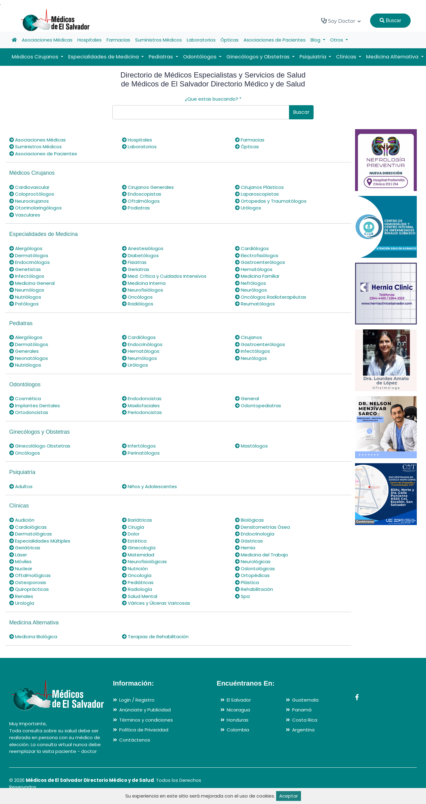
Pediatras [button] (161, 56)
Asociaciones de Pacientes (275, 40)
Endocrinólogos (29, 262)
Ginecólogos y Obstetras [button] (258, 56)
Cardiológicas (28, 527)
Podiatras (136, 208)
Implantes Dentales (34, 405)
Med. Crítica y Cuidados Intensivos (164, 276)
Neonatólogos (28, 358)
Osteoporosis (27, 582)
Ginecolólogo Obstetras (39, 446)
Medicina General (32, 283)
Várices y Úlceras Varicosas (156, 603)
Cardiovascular (29, 187)
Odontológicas (255, 568)
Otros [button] (337, 40)
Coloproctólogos (31, 194)
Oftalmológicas (30, 575)
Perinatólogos (141, 453)
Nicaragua (238, 709)
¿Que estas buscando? (213, 99)
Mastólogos (251, 446)
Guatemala (305, 700)
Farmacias (118, 40)
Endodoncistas (142, 398)
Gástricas (249, 541)
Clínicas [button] (347, 56)
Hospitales (89, 40)
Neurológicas (253, 561)
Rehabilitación (254, 589)
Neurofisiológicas (144, 561)
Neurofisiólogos (142, 290)
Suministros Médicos (158, 40)
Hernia (245, 547)
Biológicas (249, 520)
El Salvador (239, 700)
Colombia (238, 729)
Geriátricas (24, 547)
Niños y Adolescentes (149, 486)
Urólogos (248, 208)
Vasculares (24, 215)
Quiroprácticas (29, 589)
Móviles (20, 561)
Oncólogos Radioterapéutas (270, 297)
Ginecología (138, 547)
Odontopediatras (258, 405)
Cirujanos (248, 337)
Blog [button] (316, 40)
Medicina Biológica (33, 636)
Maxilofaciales (141, 405)
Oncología (136, 575)
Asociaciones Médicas (47, 40)
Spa (242, 596)
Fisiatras (134, 262)
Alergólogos (25, 248)
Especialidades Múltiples (39, 541)
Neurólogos (251, 290)
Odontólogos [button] (200, 56)
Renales (21, 596)
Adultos (21, 486)
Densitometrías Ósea (262, 527)
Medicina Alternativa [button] (393, 56)
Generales (24, 351)
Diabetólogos (140, 255)
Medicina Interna (144, 283)
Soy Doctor (341, 21)
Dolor (130, 534)
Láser (18, 554)
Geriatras (135, 269)
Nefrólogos (250, 283)
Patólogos (24, 304)
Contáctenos (134, 740)
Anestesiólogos (142, 248)
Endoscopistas (141, 194)
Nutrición (135, 568)
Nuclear (20, 568)
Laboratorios (201, 40)
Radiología (137, 589)
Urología (21, 603)
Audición (21, 520)
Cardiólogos (252, 248)
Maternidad (138, 554)
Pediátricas (138, 582)
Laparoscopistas (257, 194)
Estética (134, 541)
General (247, 398)
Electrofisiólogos (256, 255)
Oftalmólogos (141, 201)
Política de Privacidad (143, 729)
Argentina (303, 729)
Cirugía (133, 527)
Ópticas (230, 40)
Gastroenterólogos (260, 262)
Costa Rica (304, 720)
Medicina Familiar (257, 276)
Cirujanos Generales (148, 187)
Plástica (247, 582)
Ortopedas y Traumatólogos (271, 201)
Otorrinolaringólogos (35, 208)
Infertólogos (139, 446)
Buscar (390, 20)
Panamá (301, 709)
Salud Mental (139, 596)
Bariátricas (137, 520)
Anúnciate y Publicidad (145, 709)
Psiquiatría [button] (313, 56)
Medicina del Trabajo (261, 554)
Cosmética (25, 398)
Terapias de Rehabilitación (155, 636)
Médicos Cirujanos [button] (36, 56)
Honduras (237, 720)
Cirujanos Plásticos (259, 187)
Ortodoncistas (28, 412)
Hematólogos (253, 269)
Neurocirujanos (29, 201)
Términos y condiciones (146, 720)
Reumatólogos (255, 304)
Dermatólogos (28, 255)
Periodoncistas (142, 412)
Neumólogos (26, 290)
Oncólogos (137, 297)
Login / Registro (136, 700)
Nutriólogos (25, 297)
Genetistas (25, 269)
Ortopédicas (252, 575)
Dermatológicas (30, 534)
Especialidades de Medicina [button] (104, 56)
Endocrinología (254, 534)
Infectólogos (26, 276)
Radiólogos (137, 304)
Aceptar (288, 796)
